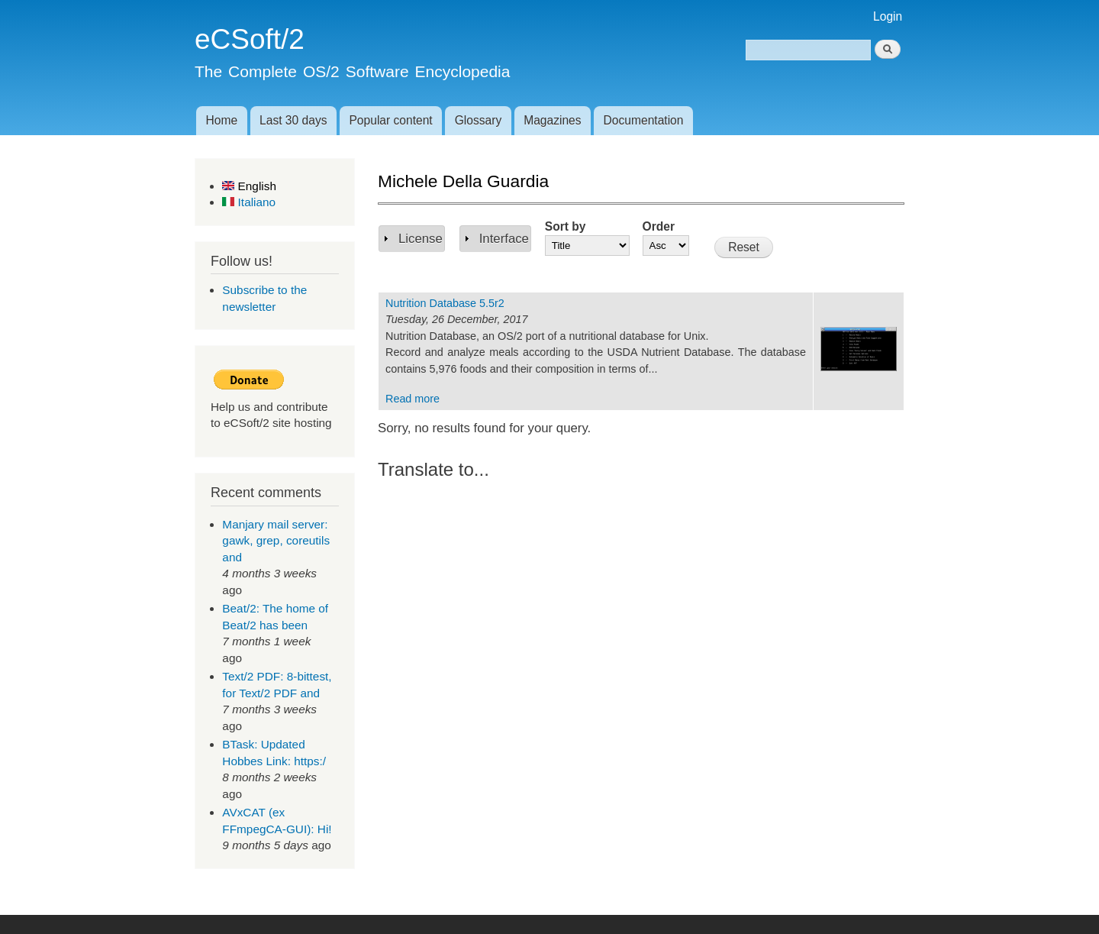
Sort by (565, 226)
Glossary (478, 120)
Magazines (552, 120)
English (249, 185)
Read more (412, 399)
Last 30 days (293, 120)
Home (221, 120)
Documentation (644, 120)
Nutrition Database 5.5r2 (444, 303)
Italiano (249, 202)
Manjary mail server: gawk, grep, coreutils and (276, 541)
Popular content (390, 120)
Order (659, 226)
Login (887, 16)
